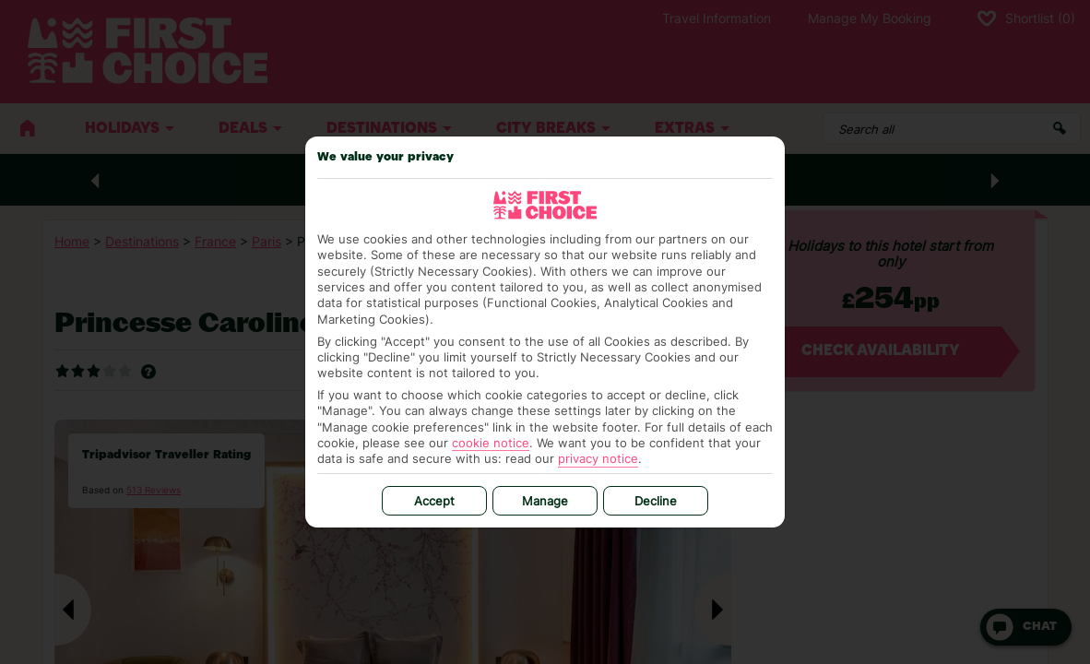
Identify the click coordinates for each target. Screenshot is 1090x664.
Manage (545, 500)
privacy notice (598, 458)
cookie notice (490, 442)
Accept (434, 500)
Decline (655, 500)
